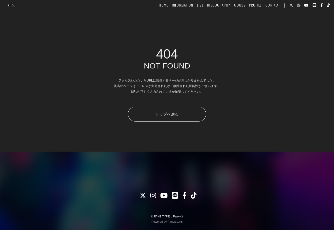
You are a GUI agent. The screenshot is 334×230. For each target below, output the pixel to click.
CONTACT (264, 20)
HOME (154, 20)
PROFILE (246, 20)
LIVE (191, 20)
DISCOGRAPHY (210, 20)
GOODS (230, 20)
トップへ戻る (167, 114)
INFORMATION (173, 20)
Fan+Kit (178, 216)
